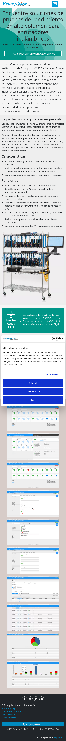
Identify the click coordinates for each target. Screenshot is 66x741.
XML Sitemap (8, 714)
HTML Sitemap (9, 717)
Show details (52, 375)
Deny (33, 400)
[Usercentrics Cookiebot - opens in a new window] (51, 339)
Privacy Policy (8, 708)
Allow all (33, 383)
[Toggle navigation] (61, 4)
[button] (59, 737)
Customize (33, 391)
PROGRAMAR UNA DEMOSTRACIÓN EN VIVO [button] (33, 53)
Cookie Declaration (11, 711)
